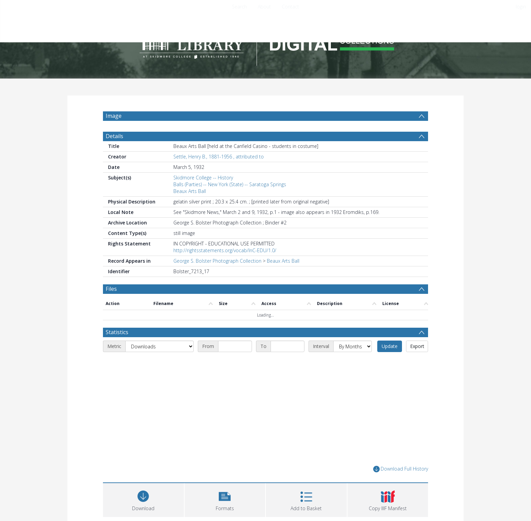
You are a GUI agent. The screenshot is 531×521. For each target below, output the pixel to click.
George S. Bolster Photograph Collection (217, 277)
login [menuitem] (521, 6)
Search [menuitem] (239, 6)
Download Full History (400, 485)
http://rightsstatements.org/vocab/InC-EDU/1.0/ (224, 266)
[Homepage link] (265, 43)
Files (111, 305)
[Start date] (235, 362)
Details (114, 152)
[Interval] (352, 362)
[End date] (287, 362)
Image (114, 116)
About (264, 6)
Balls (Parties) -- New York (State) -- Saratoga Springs (229, 200)
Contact (290, 6)
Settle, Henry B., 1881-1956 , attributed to (218, 173)
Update (390, 362)
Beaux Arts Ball (189, 207)
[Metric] (159, 362)
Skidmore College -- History (203, 194)
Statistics (117, 348)
